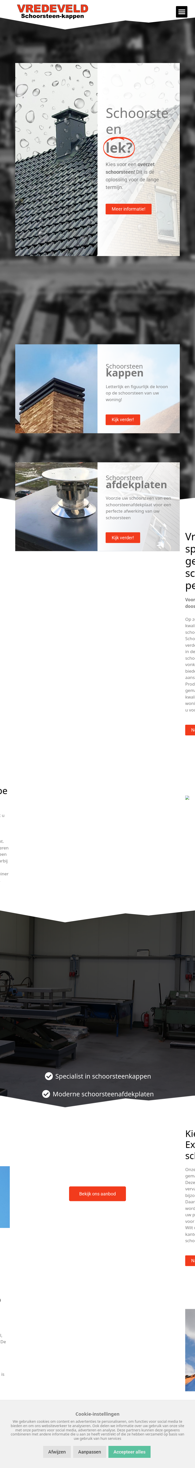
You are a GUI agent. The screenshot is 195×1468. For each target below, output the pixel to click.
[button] (181, 12)
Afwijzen (57, 1452)
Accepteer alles (129, 1452)
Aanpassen (89, 1452)
